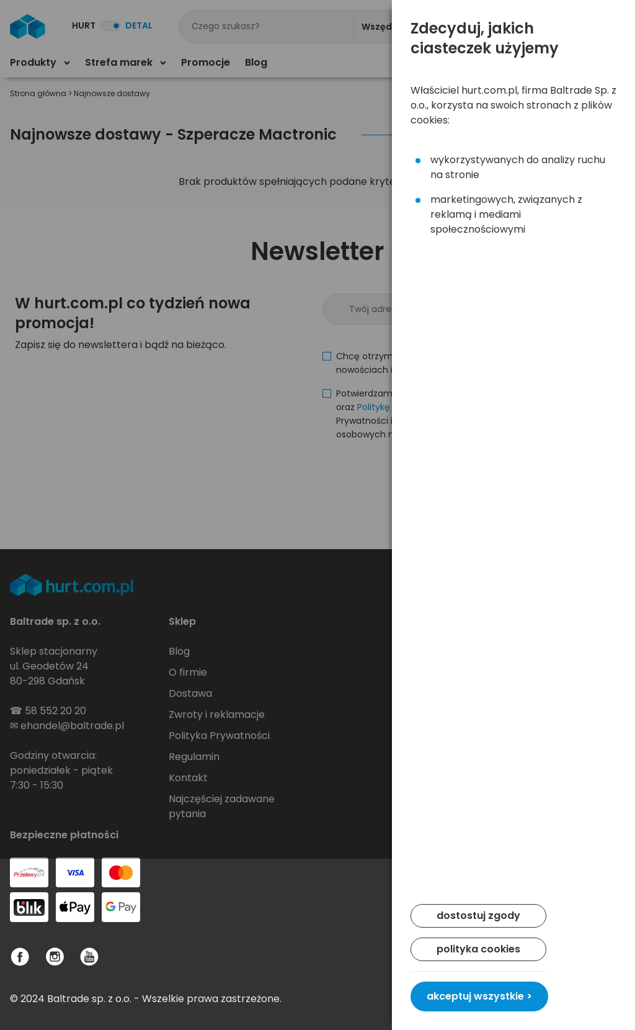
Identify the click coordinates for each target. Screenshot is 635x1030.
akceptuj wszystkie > (479, 996)
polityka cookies (478, 949)
